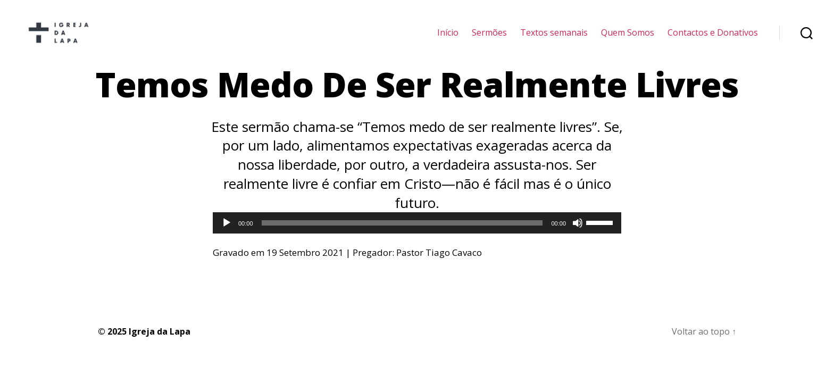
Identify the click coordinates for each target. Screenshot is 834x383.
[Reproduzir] (226, 235)
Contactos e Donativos (713, 39)
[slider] (402, 235)
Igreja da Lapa (159, 343)
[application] (417, 235)
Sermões (489, 39)
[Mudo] (577, 235)
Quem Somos (627, 39)
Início (447, 39)
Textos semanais (554, 39)
